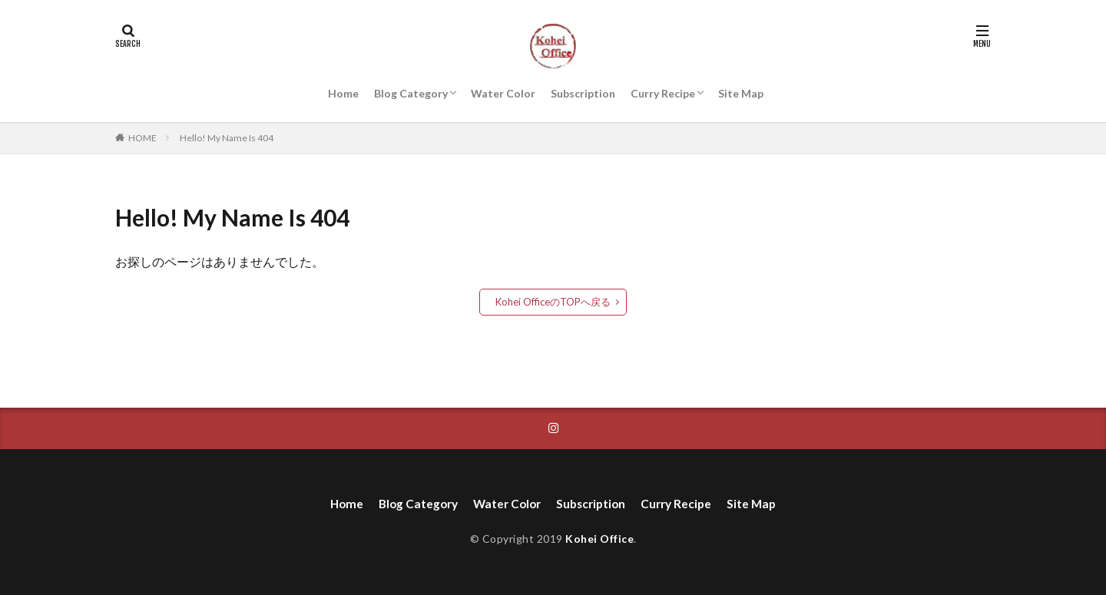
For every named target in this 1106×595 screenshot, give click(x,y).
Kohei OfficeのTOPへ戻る (553, 301)
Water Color (503, 93)
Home (343, 93)
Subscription (583, 93)
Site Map (740, 93)
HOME (142, 138)
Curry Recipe (663, 93)
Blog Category (411, 93)
